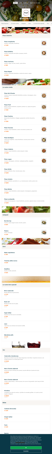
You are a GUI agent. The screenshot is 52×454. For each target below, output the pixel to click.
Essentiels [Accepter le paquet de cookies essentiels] (26, 451)
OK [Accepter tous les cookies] (26, 447)
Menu (15, 3)
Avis (20, 3)
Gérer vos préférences (20, 442)
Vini (48, 23)
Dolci (29, 23)
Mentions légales (35, 3)
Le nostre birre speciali (39, 23)
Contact (25, 3)
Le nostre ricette (15, 23)
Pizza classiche (4, 23)
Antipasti (23, 23)
